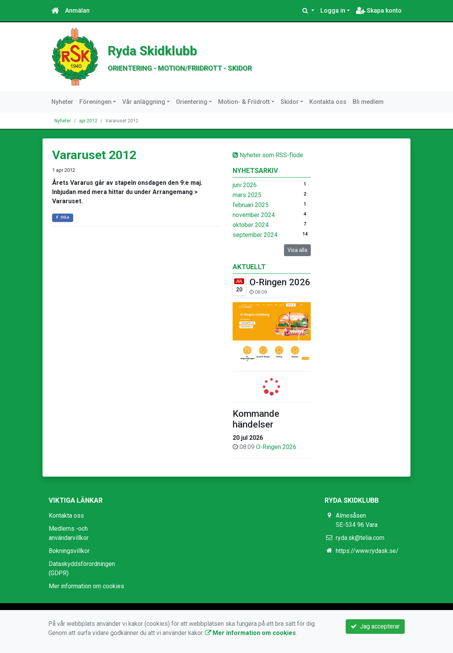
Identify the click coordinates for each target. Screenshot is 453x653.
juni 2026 (245, 185)
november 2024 (254, 215)
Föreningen (95, 101)
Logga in (332, 10)
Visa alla (297, 250)
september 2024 (255, 235)
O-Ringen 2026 (279, 282)
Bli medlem (368, 101)
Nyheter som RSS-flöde (268, 155)
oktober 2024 (251, 225)
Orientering (191, 101)
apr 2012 (88, 120)
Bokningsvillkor (69, 550)
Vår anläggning (143, 101)
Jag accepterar (375, 626)
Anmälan (77, 10)
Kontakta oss (327, 101)
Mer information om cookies (86, 586)
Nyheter (62, 101)
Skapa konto (379, 10)
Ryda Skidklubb (171, 49)
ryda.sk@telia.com (360, 537)
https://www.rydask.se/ (367, 550)
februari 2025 (251, 205)
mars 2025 (247, 195)
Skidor (290, 101)
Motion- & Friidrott (244, 101)
